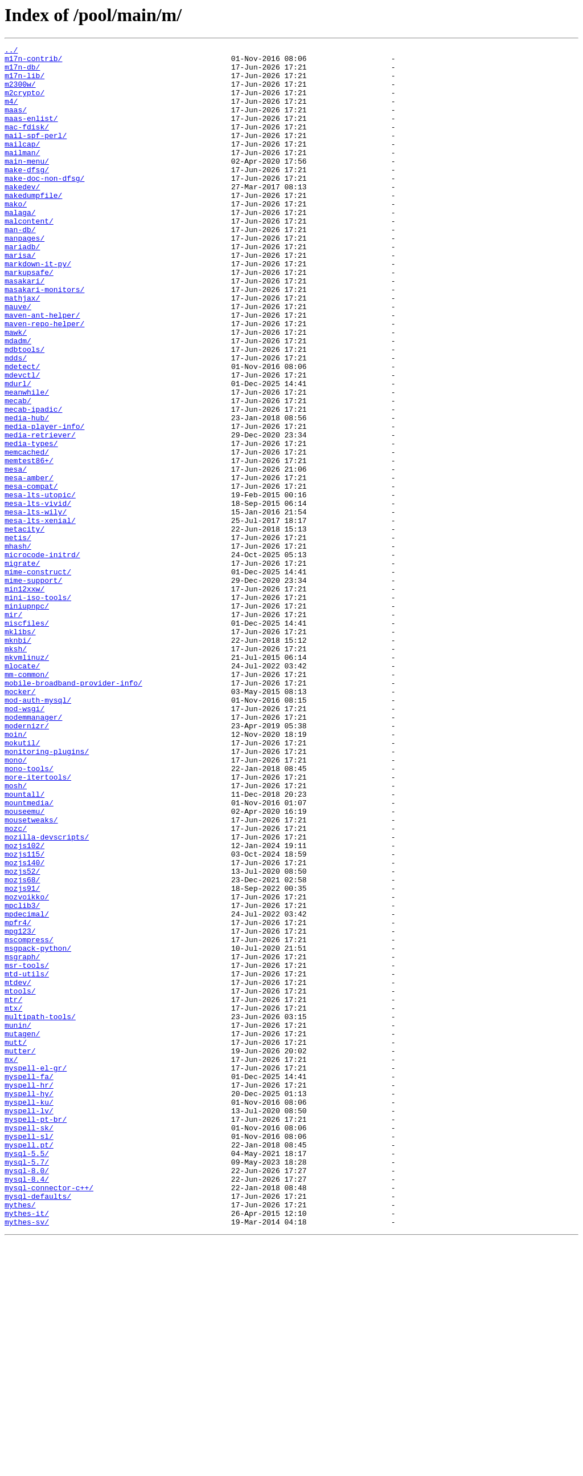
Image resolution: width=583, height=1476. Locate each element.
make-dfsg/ (27, 195)
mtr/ (13, 1191)
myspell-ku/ (29, 1314)
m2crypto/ (24, 103)
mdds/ (16, 421)
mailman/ (22, 174)
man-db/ (20, 267)
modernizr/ (27, 862)
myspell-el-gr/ (36, 1273)
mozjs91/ (22, 1057)
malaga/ (20, 246)
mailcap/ (22, 164)
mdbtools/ (24, 411)
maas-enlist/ (31, 133)
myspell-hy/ (29, 1304)
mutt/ (16, 1242)
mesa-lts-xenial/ (40, 616)
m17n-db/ (22, 72)
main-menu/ (27, 185)
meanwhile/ (27, 462)
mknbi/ (18, 760)
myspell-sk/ (29, 1345)
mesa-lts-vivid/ (38, 595)
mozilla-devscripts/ (47, 996)
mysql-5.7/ (27, 1386)
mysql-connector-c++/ (49, 1417)
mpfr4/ (18, 1098)
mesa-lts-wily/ (36, 606)
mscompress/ (29, 1119)
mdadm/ (18, 400)
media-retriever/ (40, 513)
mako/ (16, 236)
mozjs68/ (22, 1047)
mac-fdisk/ (27, 144)
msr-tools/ (27, 1150)
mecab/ (18, 472)
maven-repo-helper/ (44, 380)
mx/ (11, 1263)
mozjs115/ (24, 1016)
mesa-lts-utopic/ (40, 585)
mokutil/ (22, 883)
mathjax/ (22, 349)
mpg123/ (20, 1109)
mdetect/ (22, 431)
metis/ (18, 636)
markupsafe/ (29, 318)
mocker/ (20, 821)
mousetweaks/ (31, 975)
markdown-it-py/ (38, 308)
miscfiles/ (27, 739)
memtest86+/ (29, 544)
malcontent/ (29, 257)
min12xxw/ (24, 698)
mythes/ (20, 1437)
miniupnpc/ (27, 718)
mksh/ (16, 770)
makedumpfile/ (33, 226)
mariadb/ (22, 287)
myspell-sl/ (29, 1355)
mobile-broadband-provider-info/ (73, 811)
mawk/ (16, 390)
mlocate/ (22, 790)
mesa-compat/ (31, 575)
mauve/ (18, 359)
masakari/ (24, 328)
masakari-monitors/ (44, 339)
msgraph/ (22, 1139)
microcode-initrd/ (42, 657)
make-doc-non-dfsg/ (44, 205)
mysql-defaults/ (38, 1427)
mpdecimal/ (27, 1088)
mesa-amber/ (29, 564)
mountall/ (24, 944)
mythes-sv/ (27, 1458)
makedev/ (22, 215)
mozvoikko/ (27, 1068)
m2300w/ (20, 92)
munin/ (18, 1222)
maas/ (16, 123)
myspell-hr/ (29, 1293)
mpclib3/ (22, 1078)
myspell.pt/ (29, 1365)
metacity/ (24, 626)
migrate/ (22, 667)
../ (11, 51)
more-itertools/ (38, 924)
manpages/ (24, 277)
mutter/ (20, 1252)
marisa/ (20, 298)
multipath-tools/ (40, 1211)
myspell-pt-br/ (36, 1334)
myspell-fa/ (29, 1283)
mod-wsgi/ (24, 842)
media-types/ (31, 523)
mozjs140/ (24, 1026)
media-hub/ (27, 493)
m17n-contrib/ (33, 61)
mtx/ (13, 1201)
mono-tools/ (29, 914)
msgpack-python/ (38, 1129)
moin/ (16, 872)
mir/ (13, 729)
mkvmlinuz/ (27, 780)
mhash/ (18, 647)
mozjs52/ (22, 1037)
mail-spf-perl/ (36, 154)
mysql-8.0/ (27, 1396)
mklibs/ (20, 749)
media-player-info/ (44, 503)
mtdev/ (18, 1170)
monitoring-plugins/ (47, 893)
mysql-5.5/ (27, 1375)
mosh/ (16, 934)
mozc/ (16, 985)
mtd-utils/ (27, 1160)
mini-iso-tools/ (38, 708)
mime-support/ (33, 688)
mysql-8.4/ (27, 1406)
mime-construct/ (38, 677)
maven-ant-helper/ (42, 369)
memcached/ (27, 534)
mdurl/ (18, 452)
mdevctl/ (22, 441)
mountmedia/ (29, 955)
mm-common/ (27, 801)
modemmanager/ (33, 852)
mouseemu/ (24, 965)
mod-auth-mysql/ (38, 831)
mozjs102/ (24, 1006)
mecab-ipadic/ (33, 482)
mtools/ (20, 1180)
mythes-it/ (27, 1447)
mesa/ (16, 554)
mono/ (16, 903)
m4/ (11, 113)
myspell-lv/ (29, 1324)
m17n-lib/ (24, 82)
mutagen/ (22, 1232)
